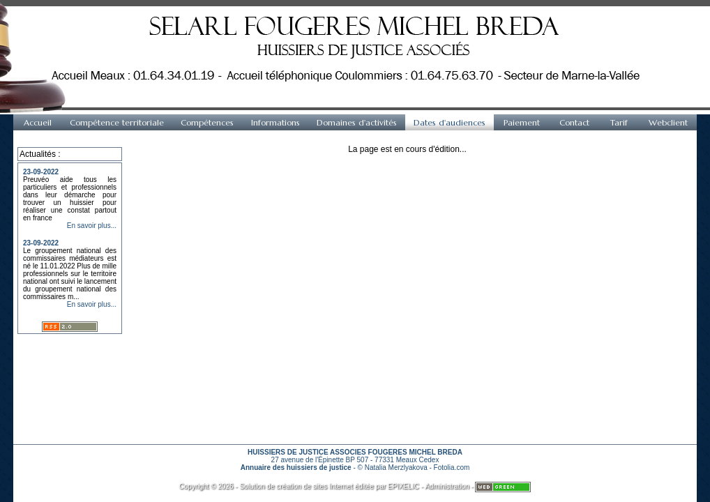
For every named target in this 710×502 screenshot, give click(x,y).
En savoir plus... (91, 225)
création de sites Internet (314, 486)
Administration (447, 486)
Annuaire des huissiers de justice (296, 467)
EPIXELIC (403, 486)
